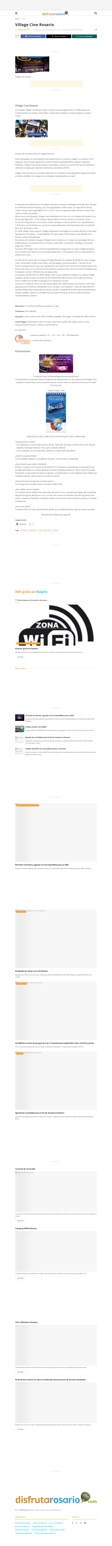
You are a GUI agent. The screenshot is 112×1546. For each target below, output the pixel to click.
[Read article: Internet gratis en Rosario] (56, 625)
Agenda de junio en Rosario (28, 805)
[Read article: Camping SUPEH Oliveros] (56, 1251)
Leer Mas (21, 657)
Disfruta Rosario (23, 30)
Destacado (21, 911)
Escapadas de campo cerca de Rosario (31, 971)
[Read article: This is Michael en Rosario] (56, 1345)
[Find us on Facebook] (72, 1523)
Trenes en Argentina (39, 1530)
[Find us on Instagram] (81, 1523)
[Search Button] (95, 13)
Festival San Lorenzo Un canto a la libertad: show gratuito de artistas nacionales (50, 1379)
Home (17, 19)
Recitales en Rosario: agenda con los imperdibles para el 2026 (49, 715)
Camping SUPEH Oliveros (26, 1228)
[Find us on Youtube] (85, 1523)
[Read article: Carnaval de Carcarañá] (56, 1191)
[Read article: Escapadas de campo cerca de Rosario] (56, 939)
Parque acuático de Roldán (36, 727)
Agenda (20, 1053)
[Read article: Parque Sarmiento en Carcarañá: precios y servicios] (19, 751)
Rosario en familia (22, 1530)
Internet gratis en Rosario (26, 648)
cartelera (33, 530)
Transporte (21, 983)
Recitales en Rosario (23, 1523)
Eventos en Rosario (22, 1526)
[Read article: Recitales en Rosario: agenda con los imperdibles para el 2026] (19, 717)
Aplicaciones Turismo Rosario (29, 643)
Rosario (47, 530)
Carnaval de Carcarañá (25, 1169)
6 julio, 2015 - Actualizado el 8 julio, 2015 (47, 30)
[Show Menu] (16, 13)
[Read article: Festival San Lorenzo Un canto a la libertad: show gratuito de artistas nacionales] (56, 1402)
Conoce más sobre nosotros (45, 1533)
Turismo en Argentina (23, 1533)
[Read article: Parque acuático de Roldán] (19, 729)
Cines (23, 19)
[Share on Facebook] (33, 36)
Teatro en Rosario (56, 1523)
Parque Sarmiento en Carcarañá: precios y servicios (45, 749)
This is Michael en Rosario (26, 1322)
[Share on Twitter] (58, 36)
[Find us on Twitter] (76, 1523)
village (55, 530)
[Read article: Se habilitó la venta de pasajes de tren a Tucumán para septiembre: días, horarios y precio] (56, 1010)
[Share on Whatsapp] (84, 36)
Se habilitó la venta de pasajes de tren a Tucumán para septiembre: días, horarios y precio (54, 1043)
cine (40, 530)
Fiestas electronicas (57, 1530)
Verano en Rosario (40, 1523)
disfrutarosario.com (26, 1510)
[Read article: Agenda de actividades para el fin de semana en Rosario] (19, 739)
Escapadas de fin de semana (42, 1526)
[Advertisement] (56, 3)
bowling (24, 530)
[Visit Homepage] (55, 13)
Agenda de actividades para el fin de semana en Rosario (47, 737)
